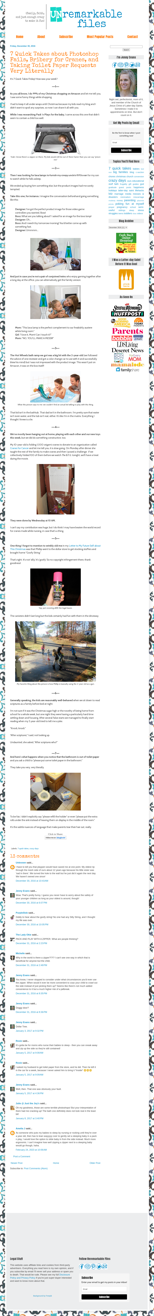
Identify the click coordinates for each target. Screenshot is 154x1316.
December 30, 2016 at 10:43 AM (32, 881)
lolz (111, 193)
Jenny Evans (23, 891)
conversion (139, 176)
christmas (121, 176)
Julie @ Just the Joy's (28, 1103)
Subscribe (66, 36)
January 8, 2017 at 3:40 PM (29, 1118)
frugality (123, 184)
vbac (134, 214)
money (120, 200)
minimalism (125, 197)
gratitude (113, 187)
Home (19, 36)
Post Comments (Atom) (36, 1168)
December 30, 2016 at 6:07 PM (31, 902)
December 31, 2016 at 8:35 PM (31, 993)
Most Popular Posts (100, 36)
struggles (113, 213)
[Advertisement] (55, 1191)
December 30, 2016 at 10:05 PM (32, 924)
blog (132, 172)
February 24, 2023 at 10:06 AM (31, 1150)
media (128, 194)
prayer (111, 207)
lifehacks (139, 190)
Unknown (21, 862)
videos (140, 213)
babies (136, 169)
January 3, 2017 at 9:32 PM (29, 1031)
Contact (132, 36)
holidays (113, 190)
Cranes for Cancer (19, 448)
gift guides (134, 184)
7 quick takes (23, 848)
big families (120, 172)
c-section (140, 172)
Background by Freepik (42, 1296)
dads (129, 181)
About (41, 36)
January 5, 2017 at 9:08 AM (29, 1053)
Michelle (20, 953)
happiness (139, 187)
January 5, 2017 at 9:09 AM (29, 1074)
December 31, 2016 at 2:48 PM (31, 965)
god (142, 184)
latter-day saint (126, 190)
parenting (130, 200)
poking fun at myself (129, 203)
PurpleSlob (22, 913)
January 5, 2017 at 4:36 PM (29, 1093)
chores (112, 176)
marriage (118, 194)
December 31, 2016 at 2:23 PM (31, 943)
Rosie (19, 1041)
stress (141, 210)
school (133, 207)
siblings (122, 210)
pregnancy (122, 207)
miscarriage (138, 197)
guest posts (125, 187)
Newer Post (16, 1163)
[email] (126, 142)
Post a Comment (21, 1156)
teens (120, 213)
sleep (131, 210)
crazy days (34, 848)
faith (116, 184)
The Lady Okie (23, 934)
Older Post (95, 1163)
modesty (112, 201)
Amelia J (20, 1128)
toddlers (128, 213)
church (129, 176)
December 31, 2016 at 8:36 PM (31, 1012)
